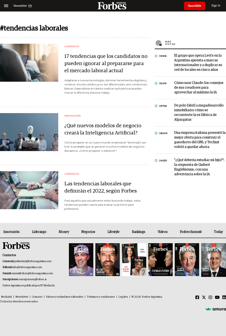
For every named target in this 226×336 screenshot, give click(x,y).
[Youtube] (217, 298)
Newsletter (21, 297)
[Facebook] (197, 298)
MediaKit (6, 297)
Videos (163, 232)
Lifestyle (113, 232)
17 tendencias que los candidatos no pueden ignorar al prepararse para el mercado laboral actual (105, 63)
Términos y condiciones (101, 297)
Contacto (37, 297)
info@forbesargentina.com (27, 267)
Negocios (88, 232)
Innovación (11, 232)
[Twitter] (204, 298)
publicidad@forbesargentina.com (32, 261)
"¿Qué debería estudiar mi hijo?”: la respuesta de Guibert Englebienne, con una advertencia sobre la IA (199, 167)
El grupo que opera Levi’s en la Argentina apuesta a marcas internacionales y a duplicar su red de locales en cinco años (198, 63)
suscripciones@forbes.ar (33, 279)
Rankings (138, 232)
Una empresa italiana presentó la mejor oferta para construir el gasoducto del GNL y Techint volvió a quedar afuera (199, 140)
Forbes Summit (191, 232)
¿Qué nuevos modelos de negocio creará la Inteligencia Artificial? (102, 129)
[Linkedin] (224, 298)
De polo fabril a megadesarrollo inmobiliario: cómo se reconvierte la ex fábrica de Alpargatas (199, 113)
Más (195, 43)
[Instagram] (210, 298)
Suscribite (194, 5)
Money (64, 232)
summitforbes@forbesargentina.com (32, 273)
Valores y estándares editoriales (64, 297)
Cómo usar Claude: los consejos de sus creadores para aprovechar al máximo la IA (198, 87)
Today (218, 232)
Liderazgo (39, 232)
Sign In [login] (215, 5)
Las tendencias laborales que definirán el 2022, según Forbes (100, 187)
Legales (123, 297)
